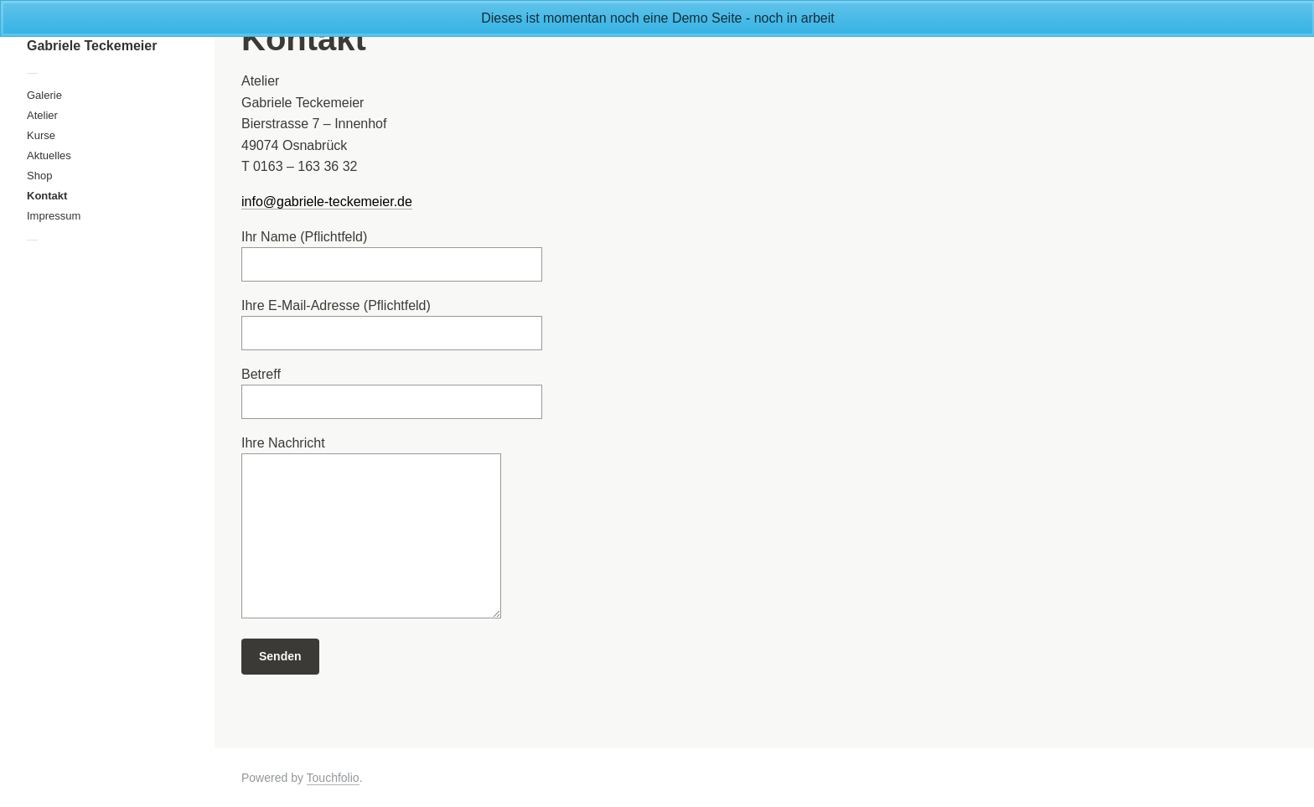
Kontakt (47, 195)
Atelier (42, 115)
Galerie (44, 95)
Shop (39, 175)
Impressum (53, 216)
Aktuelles (49, 155)
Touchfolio (333, 777)
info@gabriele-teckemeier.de (326, 201)
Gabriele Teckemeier (92, 46)
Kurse (41, 135)
